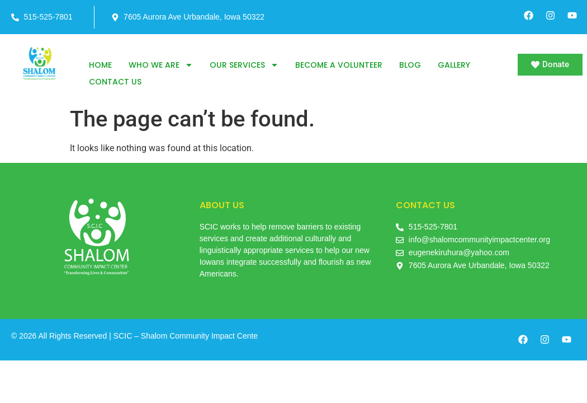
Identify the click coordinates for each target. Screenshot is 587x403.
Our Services (244, 65)
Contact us (115, 81)
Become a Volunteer (338, 65)
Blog (410, 65)
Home (100, 65)
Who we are (161, 65)
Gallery (454, 65)
